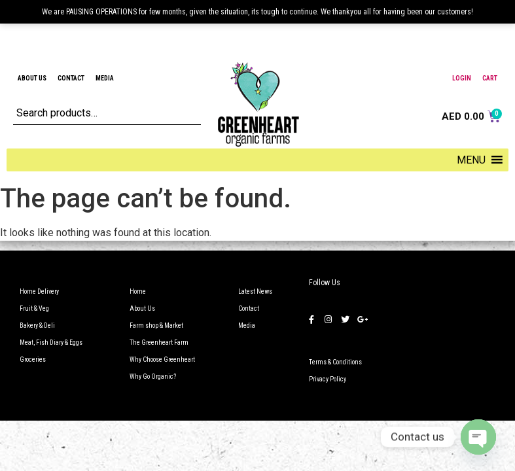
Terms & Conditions (335, 362)
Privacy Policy (327, 379)
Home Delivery (39, 291)
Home (138, 291)
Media (105, 78)
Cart (489, 78)
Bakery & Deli (37, 325)
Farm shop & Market (156, 325)
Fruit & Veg (34, 308)
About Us (32, 78)
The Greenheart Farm (159, 342)
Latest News (255, 291)
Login (461, 78)
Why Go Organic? (153, 376)
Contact (71, 78)
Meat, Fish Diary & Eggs (51, 342)
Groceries (33, 359)
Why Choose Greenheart (162, 359)
